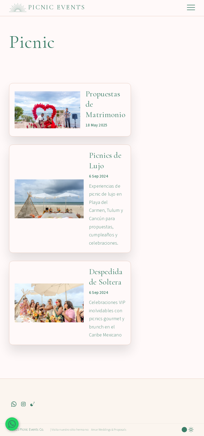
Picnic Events (57, 7)
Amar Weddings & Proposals (108, 429)
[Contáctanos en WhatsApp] (12, 424)
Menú (191, 7)
